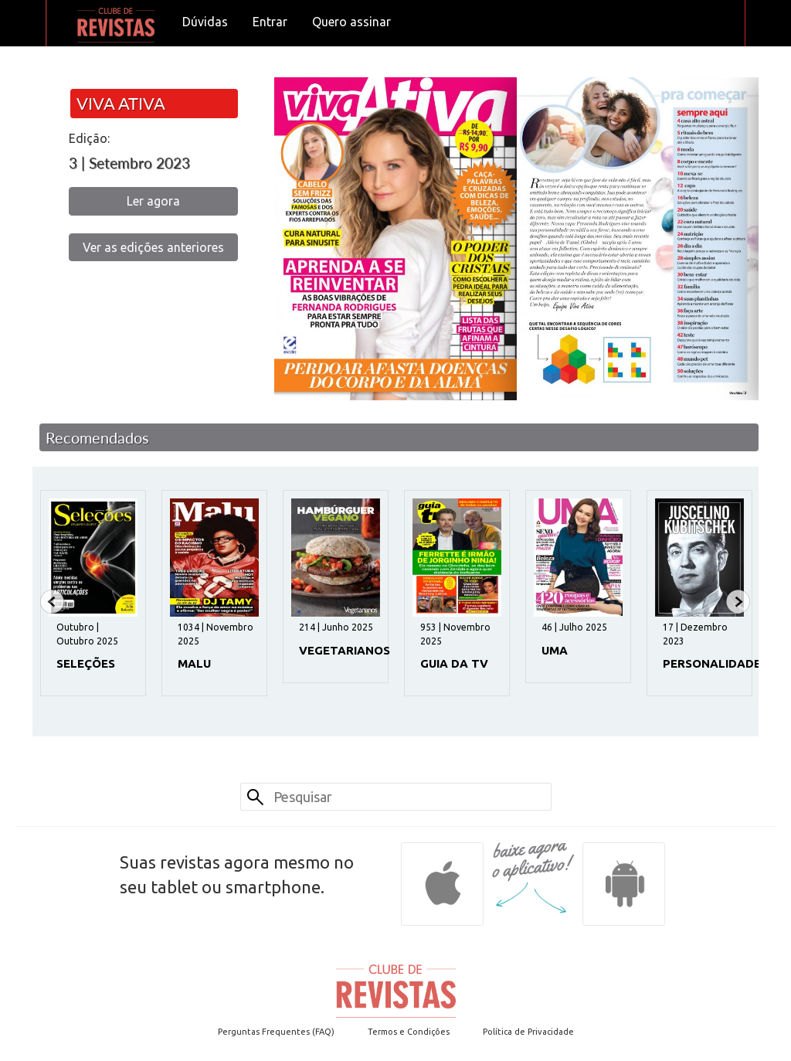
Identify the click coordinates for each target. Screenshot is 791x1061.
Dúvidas (205, 22)
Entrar (270, 22)
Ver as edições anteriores (153, 247)
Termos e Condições (409, 1031)
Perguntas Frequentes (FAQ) (276, 1031)
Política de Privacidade (528, 1031)
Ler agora (153, 201)
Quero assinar (351, 22)
